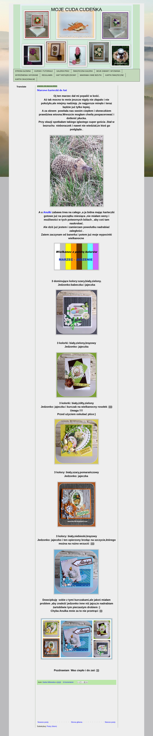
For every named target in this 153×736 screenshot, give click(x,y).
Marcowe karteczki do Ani (52, 90)
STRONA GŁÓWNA (23, 71)
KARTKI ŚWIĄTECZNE (114, 75)
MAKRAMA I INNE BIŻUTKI (91, 75)
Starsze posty (110, 722)
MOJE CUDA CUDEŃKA (76, 9)
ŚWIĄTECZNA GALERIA (83, 71)
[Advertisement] (76, 703)
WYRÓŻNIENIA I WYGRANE (26, 75)
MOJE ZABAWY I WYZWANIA (108, 71)
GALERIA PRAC (62, 71)
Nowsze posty (43, 722)
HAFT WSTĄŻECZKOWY (66, 75)
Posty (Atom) (52, 726)
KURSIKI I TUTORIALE (43, 71)
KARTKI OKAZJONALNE (25, 79)
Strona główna (76, 722)
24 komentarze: (68, 682)
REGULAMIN (47, 75)
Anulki (47, 212)
